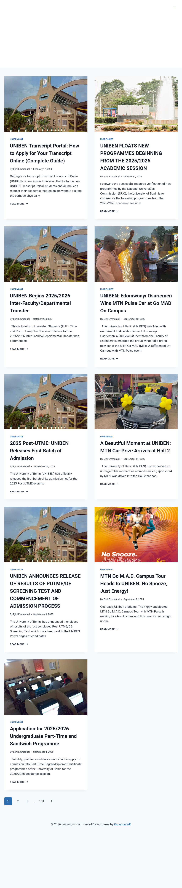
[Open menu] (174, 7)
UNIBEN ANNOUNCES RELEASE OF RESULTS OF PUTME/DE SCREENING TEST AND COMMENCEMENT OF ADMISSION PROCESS (45, 591)
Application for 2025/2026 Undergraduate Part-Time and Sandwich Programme (43, 736)
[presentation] (45, 104)
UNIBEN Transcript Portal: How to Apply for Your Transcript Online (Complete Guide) (44, 153)
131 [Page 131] (41, 801)
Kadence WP (122, 824)
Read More (19, 203)
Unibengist (16, 139)
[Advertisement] (91, 41)
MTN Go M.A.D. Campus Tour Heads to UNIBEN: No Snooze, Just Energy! (133, 583)
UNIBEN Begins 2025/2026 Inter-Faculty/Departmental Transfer (40, 303)
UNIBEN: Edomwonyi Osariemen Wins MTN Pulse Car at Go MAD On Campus (136, 303)
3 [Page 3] (28, 801)
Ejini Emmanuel (21, 168)
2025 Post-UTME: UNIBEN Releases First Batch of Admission (39, 450)
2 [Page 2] (18, 801)
